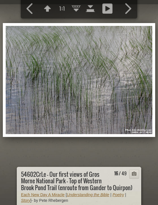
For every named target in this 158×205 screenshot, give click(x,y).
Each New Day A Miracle (43, 194)
